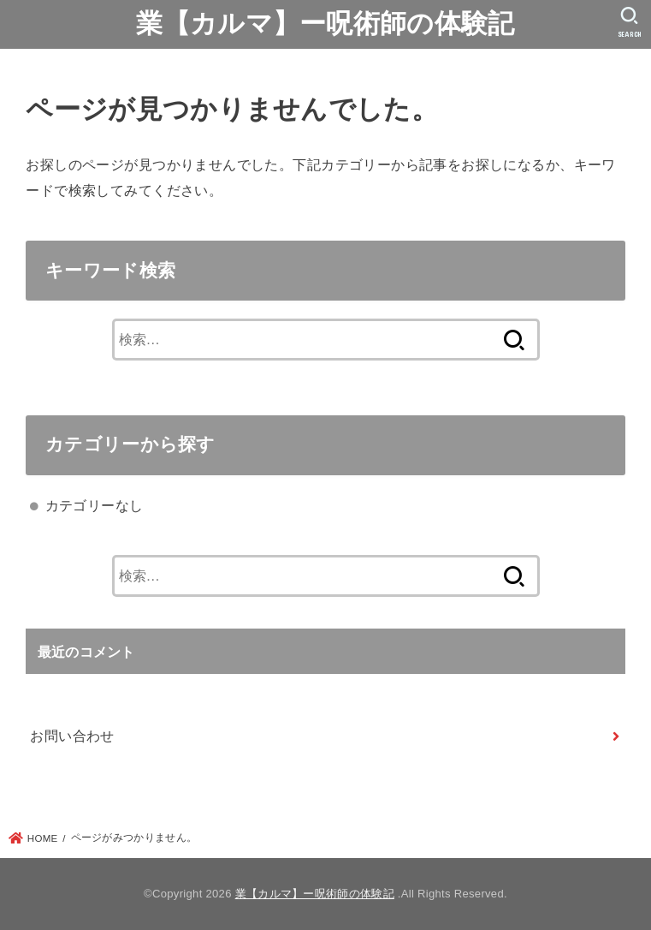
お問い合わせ (72, 735)
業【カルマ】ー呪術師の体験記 (325, 24)
